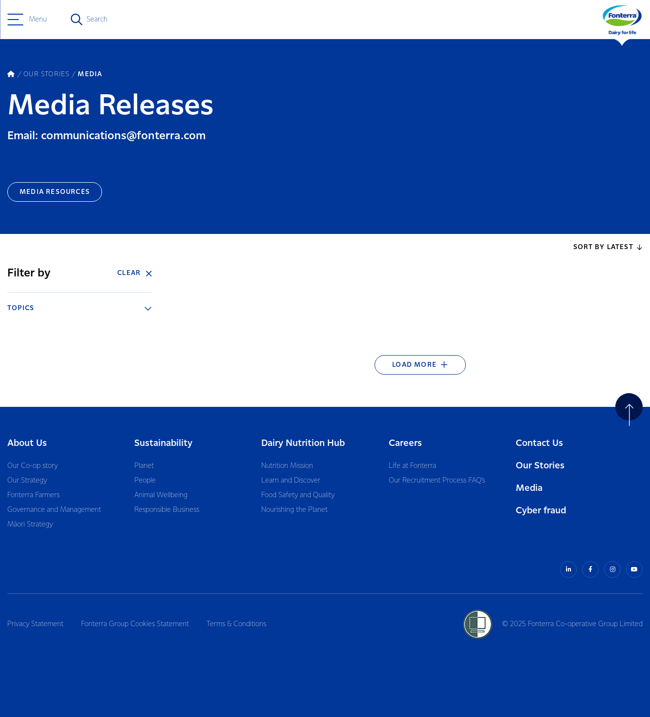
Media (529, 488)
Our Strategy (27, 480)
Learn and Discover (290, 480)
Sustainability (163, 443)
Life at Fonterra (412, 466)
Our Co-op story (32, 466)
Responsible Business (166, 509)
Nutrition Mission (287, 466)
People (145, 480)
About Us (27, 443)
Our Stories (540, 465)
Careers (405, 443)
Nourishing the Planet (294, 509)
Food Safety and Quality (298, 495)
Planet (144, 466)
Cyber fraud (541, 510)
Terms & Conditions (236, 624)
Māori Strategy (30, 524)
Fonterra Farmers (33, 495)
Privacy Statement (35, 624)
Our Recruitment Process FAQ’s (437, 480)
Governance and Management (54, 509)
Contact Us (539, 443)
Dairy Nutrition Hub (303, 443)
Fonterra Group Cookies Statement (135, 624)
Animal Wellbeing (161, 495)
